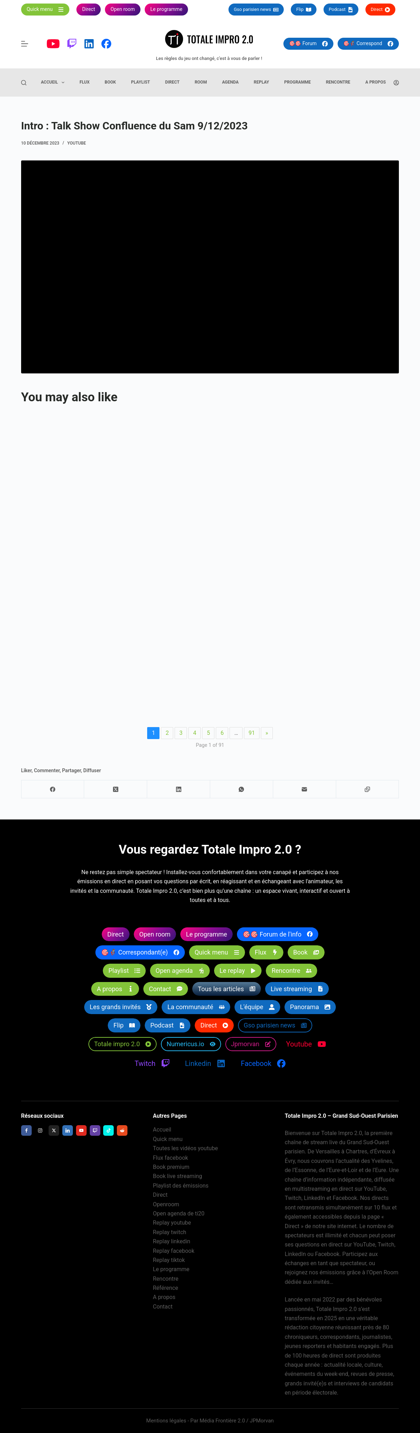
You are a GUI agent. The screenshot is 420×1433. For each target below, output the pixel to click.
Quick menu (167, 1139)
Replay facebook (173, 1251)
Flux (84, 82)
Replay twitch (169, 1232)
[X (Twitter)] (115, 789)
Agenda (230, 82)
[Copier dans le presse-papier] (367, 789)
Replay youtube (172, 1222)
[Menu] (24, 43)
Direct (380, 9)
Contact (163, 1306)
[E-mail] (304, 789)
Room (201, 82)
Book (110, 82)
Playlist (140, 82)
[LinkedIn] (178, 789)
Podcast (341, 9)
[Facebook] (52, 789)
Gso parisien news (256, 9)
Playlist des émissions (180, 1185)
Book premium (171, 1167)
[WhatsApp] (241, 789)
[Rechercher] (23, 82)
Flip (303, 9)
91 (252, 733)
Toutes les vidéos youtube (185, 1148)
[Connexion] (396, 82)
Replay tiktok (169, 1260)
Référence (165, 1288)
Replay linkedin (171, 1241)
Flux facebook (170, 1157)
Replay (261, 82)
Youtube (76, 143)
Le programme (171, 1269)
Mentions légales (166, 1420)
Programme (297, 82)
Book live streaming (177, 1176)
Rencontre (338, 82)
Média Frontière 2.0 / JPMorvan (237, 1420)
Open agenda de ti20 (179, 1213)
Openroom (166, 1204)
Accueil (54, 82)
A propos (375, 82)
